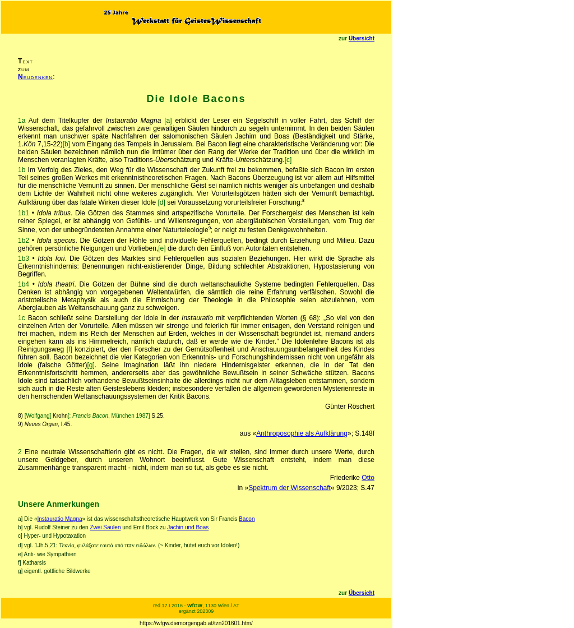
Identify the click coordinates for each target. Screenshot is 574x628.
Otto (368, 478)
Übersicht (361, 38)
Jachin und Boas (188, 527)
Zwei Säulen (105, 527)
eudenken (35, 77)
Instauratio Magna (59, 519)
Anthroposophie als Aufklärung (302, 433)
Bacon (246, 519)
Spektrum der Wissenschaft (289, 488)
